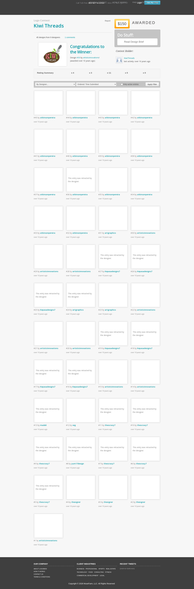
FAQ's (155, 2)
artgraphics (110, 233)
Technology (82, 572)
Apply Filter (152, 84)
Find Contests (139, 2)
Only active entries (130, 84)
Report (107, 21)
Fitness (108, 572)
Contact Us (38, 574)
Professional (91, 569)
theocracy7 (110, 425)
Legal (102, 575)
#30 (78, 57)
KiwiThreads (129, 58)
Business (80, 569)
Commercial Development (87, 575)
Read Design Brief (134, 41)
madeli (43, 425)
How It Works (119, 2)
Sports (101, 569)
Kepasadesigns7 (112, 271)
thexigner (76, 502)
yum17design (77, 463)
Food (91, 572)
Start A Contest (98, 2)
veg (74, 425)
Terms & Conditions (42, 577)
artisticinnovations (91, 57)
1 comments (70, 37)
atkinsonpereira (47, 117)
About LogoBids (40, 569)
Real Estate (111, 569)
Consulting (99, 572)
